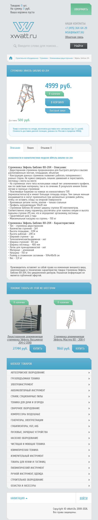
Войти (84, 498)
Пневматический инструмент (27, 467)
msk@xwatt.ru (74, 32)
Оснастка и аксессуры (23, 485)
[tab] (15, 148)
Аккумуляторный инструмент (28, 390)
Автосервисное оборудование (28, 372)
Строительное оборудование (27, 58)
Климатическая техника (24, 450)
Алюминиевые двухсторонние (61, 58)
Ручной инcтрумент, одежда (27, 473)
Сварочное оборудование (25, 408)
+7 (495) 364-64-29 (76, 28)
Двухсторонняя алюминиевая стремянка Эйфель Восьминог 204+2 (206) (25, 340)
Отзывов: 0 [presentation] (46, 147)
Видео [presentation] (30, 147)
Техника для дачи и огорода (27, 402)
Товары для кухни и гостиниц (28, 462)
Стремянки (44, 58)
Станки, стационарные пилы (27, 396)
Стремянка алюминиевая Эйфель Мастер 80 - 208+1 (69, 338)
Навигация (18, 498)
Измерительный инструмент (27, 456)
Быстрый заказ (57, 110)
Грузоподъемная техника (25, 378)
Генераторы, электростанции (27, 420)
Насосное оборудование (24, 438)
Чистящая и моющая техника (28, 444)
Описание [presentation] (15, 147)
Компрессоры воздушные (25, 414)
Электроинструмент (22, 384)
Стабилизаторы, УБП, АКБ (24, 426)
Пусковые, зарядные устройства (29, 432)
